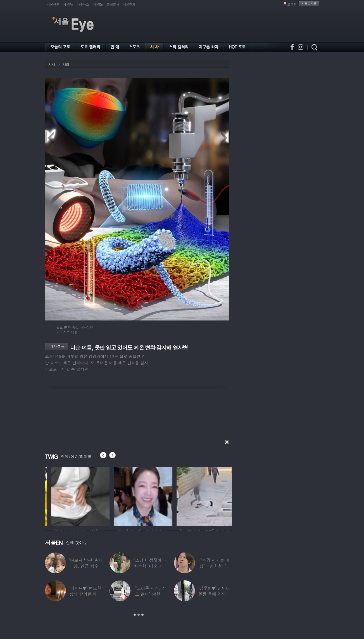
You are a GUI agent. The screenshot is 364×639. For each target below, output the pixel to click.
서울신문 (53, 4)
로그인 (291, 4)
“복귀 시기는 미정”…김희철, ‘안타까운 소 (214, 566)
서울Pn (68, 4)
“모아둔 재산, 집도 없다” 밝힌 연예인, (150, 594)
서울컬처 (129, 4)
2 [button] (138, 615)
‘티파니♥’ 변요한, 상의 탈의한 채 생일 (86, 594)
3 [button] (142, 615)
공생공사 (113, 4)
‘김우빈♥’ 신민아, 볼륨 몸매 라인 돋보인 (215, 594)
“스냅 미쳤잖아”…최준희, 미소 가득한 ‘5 (150, 566)
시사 (51, 64)
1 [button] (135, 615)
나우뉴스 (83, 4)
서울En (98, 4)
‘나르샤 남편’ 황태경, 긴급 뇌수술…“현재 (86, 566)
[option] (101, 495)
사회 (65, 64)
